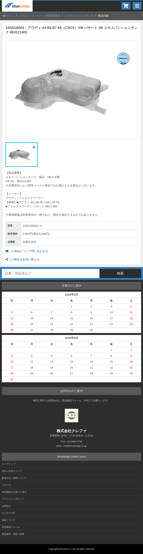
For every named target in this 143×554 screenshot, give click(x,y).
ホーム (8, 15)
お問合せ (6, 506)
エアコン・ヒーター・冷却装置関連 (39, 15)
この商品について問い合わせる (27, 251)
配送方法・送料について (14, 478)
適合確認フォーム (11, 527)
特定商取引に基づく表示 (14, 492)
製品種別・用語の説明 (13, 534)
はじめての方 (8, 513)
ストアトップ (8, 464)
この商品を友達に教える (22, 259)
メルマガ (6, 485)
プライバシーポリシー (13, 499)
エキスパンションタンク (79, 15)
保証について (8, 520)
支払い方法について (12, 471)
